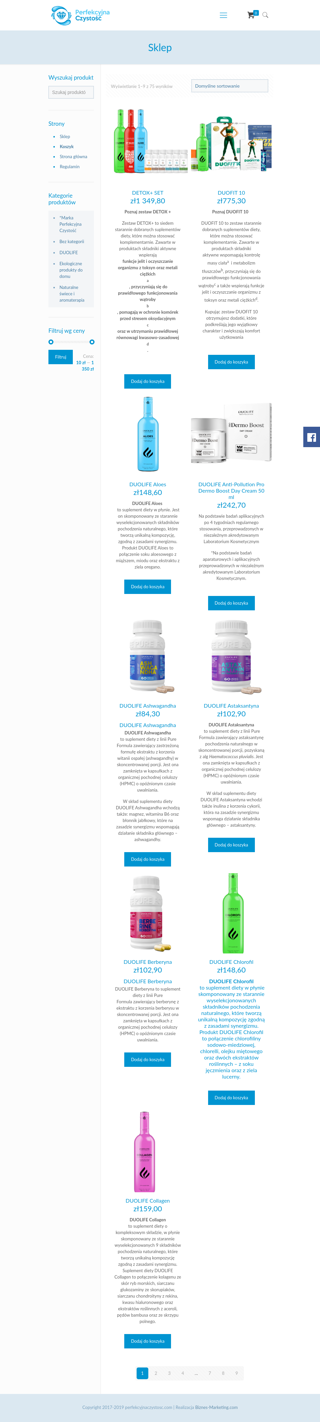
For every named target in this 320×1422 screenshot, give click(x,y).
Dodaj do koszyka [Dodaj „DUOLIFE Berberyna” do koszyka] (147, 1059)
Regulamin (69, 166)
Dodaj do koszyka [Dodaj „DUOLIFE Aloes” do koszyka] (147, 586)
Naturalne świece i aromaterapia (72, 294)
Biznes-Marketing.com (216, 1407)
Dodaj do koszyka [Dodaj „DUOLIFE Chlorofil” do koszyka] (231, 1097)
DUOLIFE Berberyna (148, 961)
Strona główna (73, 156)
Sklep (65, 136)
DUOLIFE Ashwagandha (148, 705)
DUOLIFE (68, 252)
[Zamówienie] (229, 85)
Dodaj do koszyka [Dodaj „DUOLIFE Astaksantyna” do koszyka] (231, 844)
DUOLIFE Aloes (147, 484)
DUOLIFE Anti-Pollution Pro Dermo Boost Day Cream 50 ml (231, 490)
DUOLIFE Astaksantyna (231, 705)
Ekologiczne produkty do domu (71, 270)
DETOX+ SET (147, 192)
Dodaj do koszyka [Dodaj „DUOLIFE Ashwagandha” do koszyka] (147, 859)
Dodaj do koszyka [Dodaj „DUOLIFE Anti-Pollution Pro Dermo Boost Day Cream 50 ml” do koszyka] (231, 603)
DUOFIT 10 (231, 192)
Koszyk (66, 146)
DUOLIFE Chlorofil (231, 961)
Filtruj (60, 357)
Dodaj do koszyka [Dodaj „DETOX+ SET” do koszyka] (147, 381)
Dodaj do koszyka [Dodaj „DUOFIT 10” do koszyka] (231, 362)
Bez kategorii (71, 241)
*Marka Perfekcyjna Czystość (70, 224)
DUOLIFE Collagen (148, 1200)
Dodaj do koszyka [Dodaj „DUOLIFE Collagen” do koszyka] (147, 1341)
